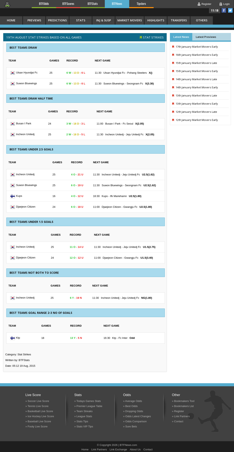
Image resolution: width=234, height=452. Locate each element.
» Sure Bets (130, 426)
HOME (11, 20)
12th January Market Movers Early (195, 120)
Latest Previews (206, 37)
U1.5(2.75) (149, 246)
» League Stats (83, 416)
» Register (178, 411)
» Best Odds (130, 406)
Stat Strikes (153, 37)
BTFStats (93, 3)
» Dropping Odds (133, 411)
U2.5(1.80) (135, 196)
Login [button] (226, 3)
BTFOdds (44, 3)
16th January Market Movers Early (195, 55)
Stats (80, 20)
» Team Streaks (83, 411)
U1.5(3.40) (146, 257)
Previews (34, 20)
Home (85, 449)
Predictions (57, 20)
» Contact (177, 421)
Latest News (181, 37)
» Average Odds (132, 401)
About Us (135, 449)
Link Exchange (118, 449)
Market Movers (129, 20)
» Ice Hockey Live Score (39, 416)
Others (201, 20)
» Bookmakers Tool (183, 401)
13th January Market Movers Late (194, 95)
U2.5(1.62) (148, 174)
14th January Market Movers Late (194, 79)
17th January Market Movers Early (195, 46)
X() (150, 72)
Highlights (155, 20)
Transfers (179, 20)
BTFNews (117, 3)
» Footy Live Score (36, 426)
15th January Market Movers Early (195, 71)
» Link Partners (181, 416)
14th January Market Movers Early (195, 87)
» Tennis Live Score (36, 406)
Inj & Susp (103, 20)
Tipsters (141, 3)
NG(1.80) (146, 297)
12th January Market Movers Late (194, 112)
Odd (132, 337)
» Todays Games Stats (87, 401)
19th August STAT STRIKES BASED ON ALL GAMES (44, 37)
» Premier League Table (88, 406)
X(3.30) (149, 83)
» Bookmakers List (183, 406)
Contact (148, 449)
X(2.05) (139, 123)
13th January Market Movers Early (195, 103)
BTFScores (68, 3)
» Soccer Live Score (37, 401)
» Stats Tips (81, 421)
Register (206, 3)
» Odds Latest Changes (137, 416)
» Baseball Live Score (38, 421)
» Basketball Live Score (39, 411)
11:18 (215, 10)
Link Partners (99, 449)
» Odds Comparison (135, 421)
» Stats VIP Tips (83, 426)
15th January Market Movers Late (194, 63)
